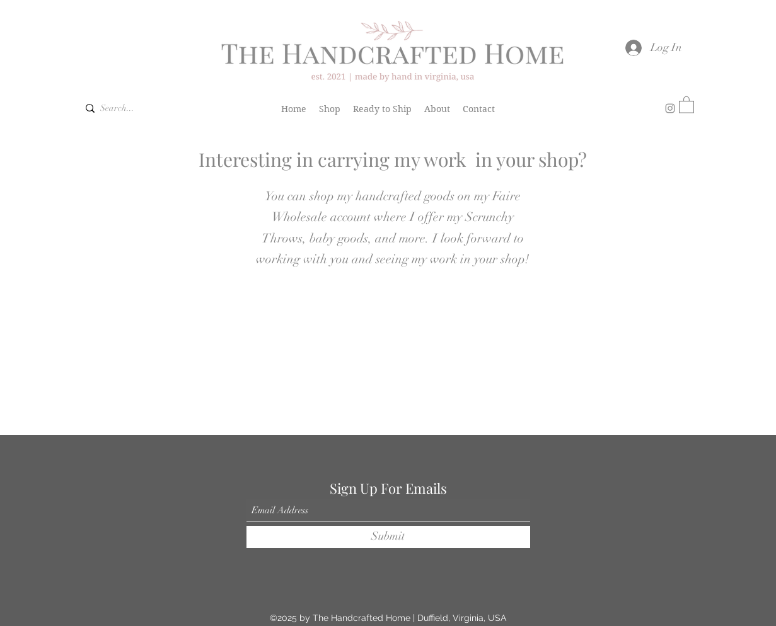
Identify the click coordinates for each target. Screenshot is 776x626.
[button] (686, 104)
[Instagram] (670, 108)
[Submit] (388, 537)
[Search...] (121, 108)
